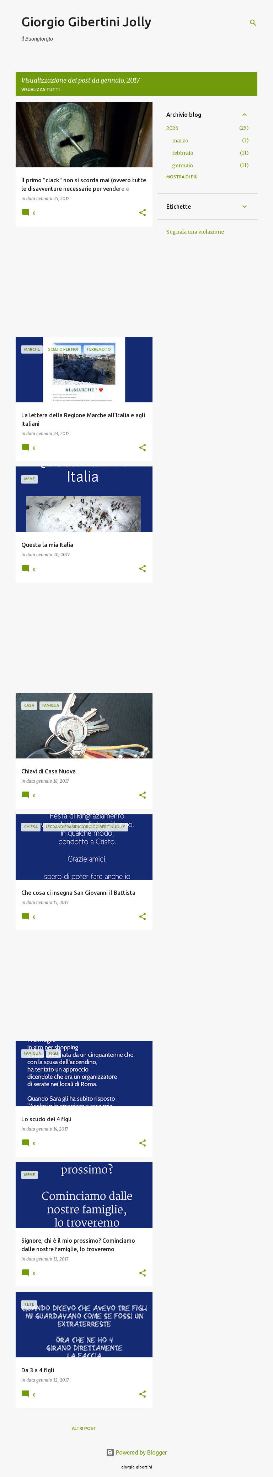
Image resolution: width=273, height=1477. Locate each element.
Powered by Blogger (136, 1452)
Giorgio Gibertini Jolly (86, 21)
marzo (180, 140)
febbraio (182, 153)
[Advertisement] (81, 282)
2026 (172, 128)
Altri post (84, 1428)
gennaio (182, 165)
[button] (142, 213)
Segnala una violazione (195, 232)
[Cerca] (253, 22)
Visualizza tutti (40, 89)
